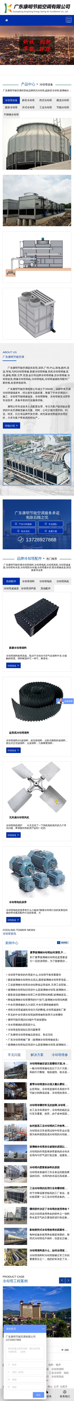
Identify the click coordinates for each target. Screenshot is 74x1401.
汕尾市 (63, 1386)
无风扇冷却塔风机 (19, 817)
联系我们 (65, 1394)
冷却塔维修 (38, 8)
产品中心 (28, 84)
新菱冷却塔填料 (18, 647)
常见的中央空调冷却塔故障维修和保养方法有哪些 (35, 1014)
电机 (66, 1372)
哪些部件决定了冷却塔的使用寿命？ (50, 1208)
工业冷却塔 (55, 1372)
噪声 (58, 1364)
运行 (46, 1376)
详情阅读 (13, 665)
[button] (32, 61)
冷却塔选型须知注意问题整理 (24, 1029)
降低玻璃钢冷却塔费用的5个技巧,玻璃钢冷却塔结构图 (37, 999)
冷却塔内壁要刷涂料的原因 (45, 1167)
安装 (46, 1369)
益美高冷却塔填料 (19, 732)
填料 (50, 1364)
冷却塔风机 (57, 1376)
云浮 (56, 1386)
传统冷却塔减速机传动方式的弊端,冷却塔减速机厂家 (37, 1009)
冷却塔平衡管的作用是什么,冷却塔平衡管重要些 (34, 974)
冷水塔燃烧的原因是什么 (21, 1024)
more (64, 943)
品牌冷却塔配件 (29, 558)
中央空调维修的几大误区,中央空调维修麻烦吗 (33, 1004)
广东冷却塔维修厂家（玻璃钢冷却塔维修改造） (34, 1039)
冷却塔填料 (57, 1369)
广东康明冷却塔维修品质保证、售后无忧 (30, 1034)
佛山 (49, 1386)
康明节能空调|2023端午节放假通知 (27, 1019)
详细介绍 (11, 425)
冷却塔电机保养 (18, 902)
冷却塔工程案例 (15, 1281)
